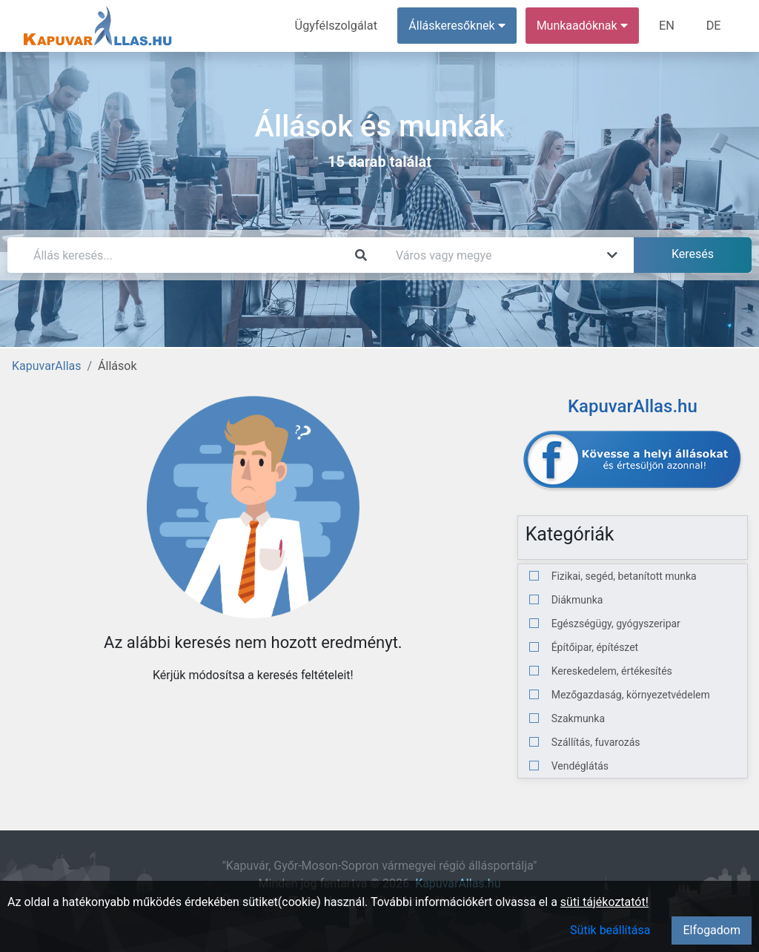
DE (713, 26)
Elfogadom (711, 930)
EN (668, 26)
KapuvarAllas (46, 366)
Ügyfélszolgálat (338, 26)
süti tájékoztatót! (604, 902)
